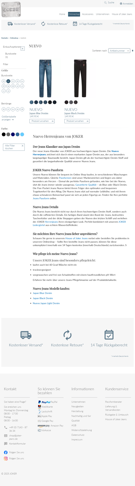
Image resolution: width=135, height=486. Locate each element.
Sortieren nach (99, 50)
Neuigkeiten (77, 406)
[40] (18, 86)
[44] (4, 91)
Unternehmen (78, 401)
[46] (8, 91)
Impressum (76, 439)
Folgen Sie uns (16, 452)
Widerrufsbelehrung (81, 430)
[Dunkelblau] (13, 134)
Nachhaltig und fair (81, 415)
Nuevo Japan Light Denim (46, 303)
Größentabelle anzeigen (9, 118)
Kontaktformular (17, 443)
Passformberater (113, 401)
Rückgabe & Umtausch (116, 414)
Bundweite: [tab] (7, 75)
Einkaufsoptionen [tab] (12, 46)
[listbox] (43, 102)
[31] (8, 81)
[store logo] (11, 9)
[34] (22, 81)
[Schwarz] (4, 134)
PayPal (54, 401)
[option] (31, 102)
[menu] (67, 16)
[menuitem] (73, 14)
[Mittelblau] (18, 134)
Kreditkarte (47, 406)
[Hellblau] (22, 134)
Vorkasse (46, 430)
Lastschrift (47, 411)
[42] (22, 86)
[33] (18, 81)
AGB (73, 425)
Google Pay (47, 420)
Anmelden (107, 3)
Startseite (4, 38)
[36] (8, 86)
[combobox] (89, 3)
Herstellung (77, 411)
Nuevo (36, 109)
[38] (13, 86)
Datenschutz (77, 434)
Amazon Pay (57, 425)
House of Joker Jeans (76, 238)
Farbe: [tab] (4, 128)
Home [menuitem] (61, 14)
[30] (4, 81)
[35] (4, 86)
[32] (13, 81)
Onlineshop (14, 38)
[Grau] (8, 134)
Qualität (75, 420)
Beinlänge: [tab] (6, 103)
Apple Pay (47, 416)
